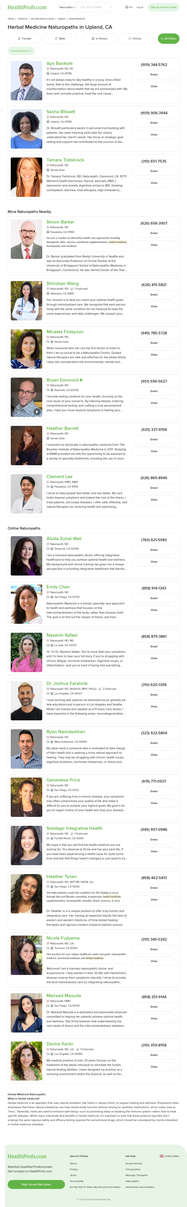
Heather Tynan (62, 876)
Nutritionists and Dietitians (140, 1187)
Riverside (59, 390)
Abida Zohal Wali (64, 538)
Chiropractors (133, 1169)
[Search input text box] (93, 7)
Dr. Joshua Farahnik (67, 683)
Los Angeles (61, 693)
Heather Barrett (63, 428)
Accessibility (77, 1181)
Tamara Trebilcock (65, 160)
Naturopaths (66, 7)
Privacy (74, 1169)
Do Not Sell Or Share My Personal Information (95, 1187)
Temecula (59, 548)
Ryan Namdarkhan (66, 731)
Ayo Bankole (60, 63)
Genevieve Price (63, 780)
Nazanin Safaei (62, 635)
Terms (73, 1175)
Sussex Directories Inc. (98, 1199)
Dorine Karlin (60, 1044)
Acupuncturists (134, 1163)
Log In (140, 7)
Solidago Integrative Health (75, 828)
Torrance (59, 948)
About (73, 1163)
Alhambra (56, 293)
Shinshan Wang (63, 283)
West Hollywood (63, 741)
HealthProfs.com (27, 7)
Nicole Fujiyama (63, 938)
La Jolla (58, 645)
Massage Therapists (137, 1175)
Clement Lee (59, 476)
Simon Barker (60, 222)
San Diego (60, 597)
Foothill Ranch (62, 838)
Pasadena (56, 232)
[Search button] (111, 7)
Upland (54, 73)
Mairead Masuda (64, 995)
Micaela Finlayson (65, 332)
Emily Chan (58, 587)
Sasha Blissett (61, 111)
